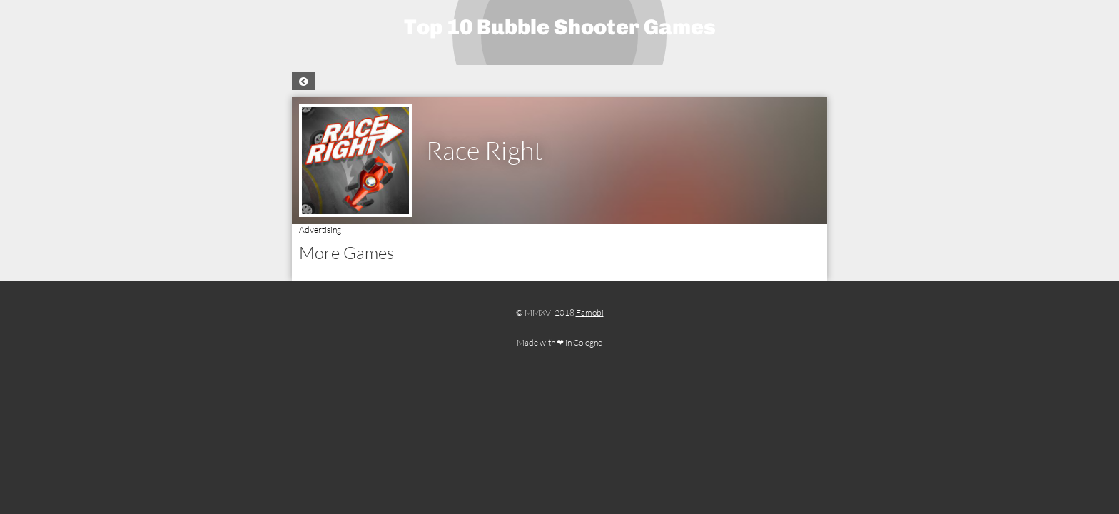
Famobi (590, 312)
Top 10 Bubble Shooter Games (560, 27)
